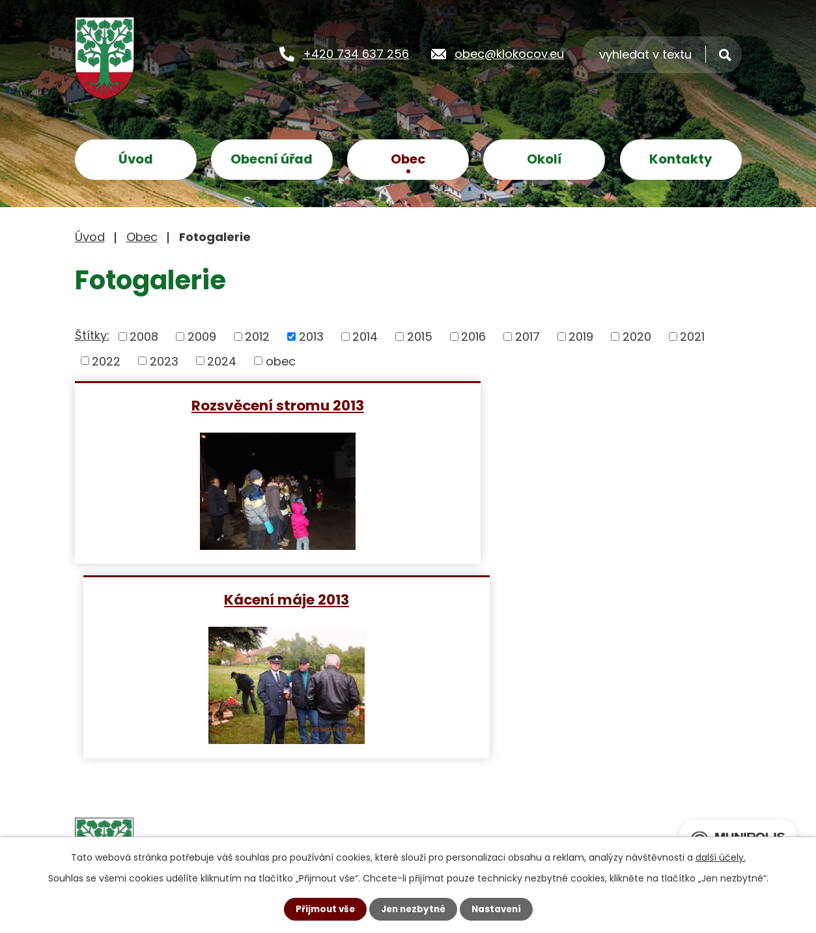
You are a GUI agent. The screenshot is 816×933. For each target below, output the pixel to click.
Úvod (136, 159)
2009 (202, 336)
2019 (581, 336)
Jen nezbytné (413, 908)
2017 (527, 336)
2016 (473, 336)
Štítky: (92, 335)
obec (281, 360)
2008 (144, 336)
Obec (408, 159)
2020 (637, 336)
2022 (106, 360)
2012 (257, 336)
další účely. (721, 856)
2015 (419, 336)
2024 (221, 360)
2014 (365, 336)
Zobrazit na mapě (569, 785)
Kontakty (680, 159)
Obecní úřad (272, 159)
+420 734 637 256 (356, 53)
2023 (164, 360)
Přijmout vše (322, 908)
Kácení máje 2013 (577, 404)
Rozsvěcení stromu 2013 (238, 404)
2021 (692, 336)
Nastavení (499, 908)
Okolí (544, 159)
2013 (311, 336)
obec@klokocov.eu (509, 53)
